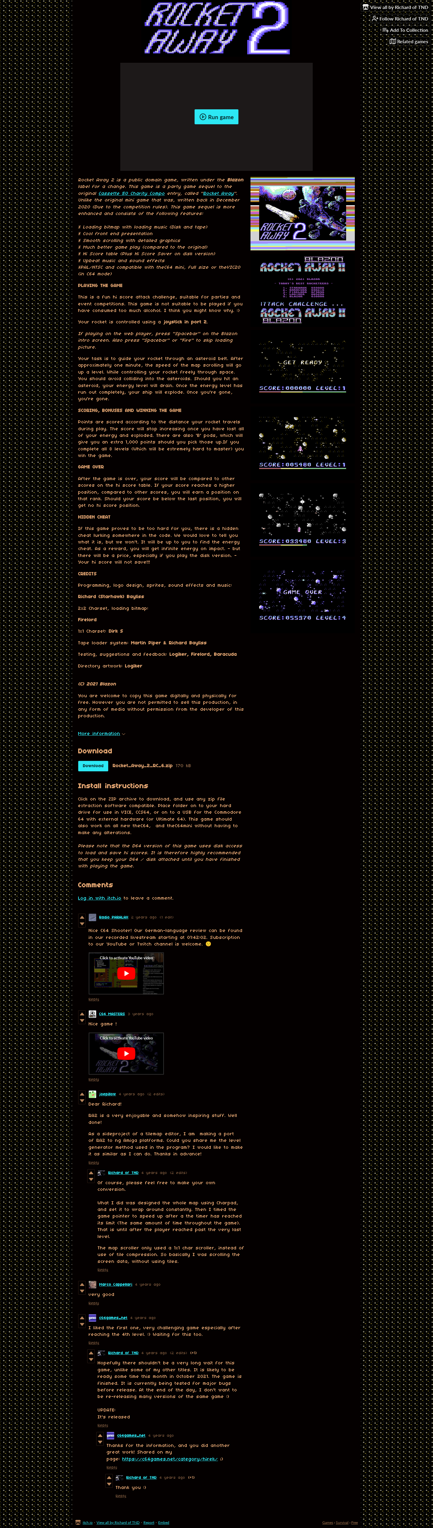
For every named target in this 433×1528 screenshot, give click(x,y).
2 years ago (144, 917)
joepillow (107, 1094)
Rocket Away (218, 193)
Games (327, 1522)
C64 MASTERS (112, 1014)
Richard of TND (123, 1173)
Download (93, 766)
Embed (163, 1522)
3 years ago (141, 1014)
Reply (94, 999)
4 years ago (132, 1094)
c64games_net (113, 1318)
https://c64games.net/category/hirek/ (170, 1459)
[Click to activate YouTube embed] (126, 973)
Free (354, 1522)
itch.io (88, 1522)
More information (101, 733)
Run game (216, 116)
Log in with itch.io (99, 898)
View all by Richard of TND (118, 1522)
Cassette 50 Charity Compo (132, 193)
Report (148, 1522)
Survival (342, 1522)
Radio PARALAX (113, 917)
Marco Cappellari (115, 1285)
